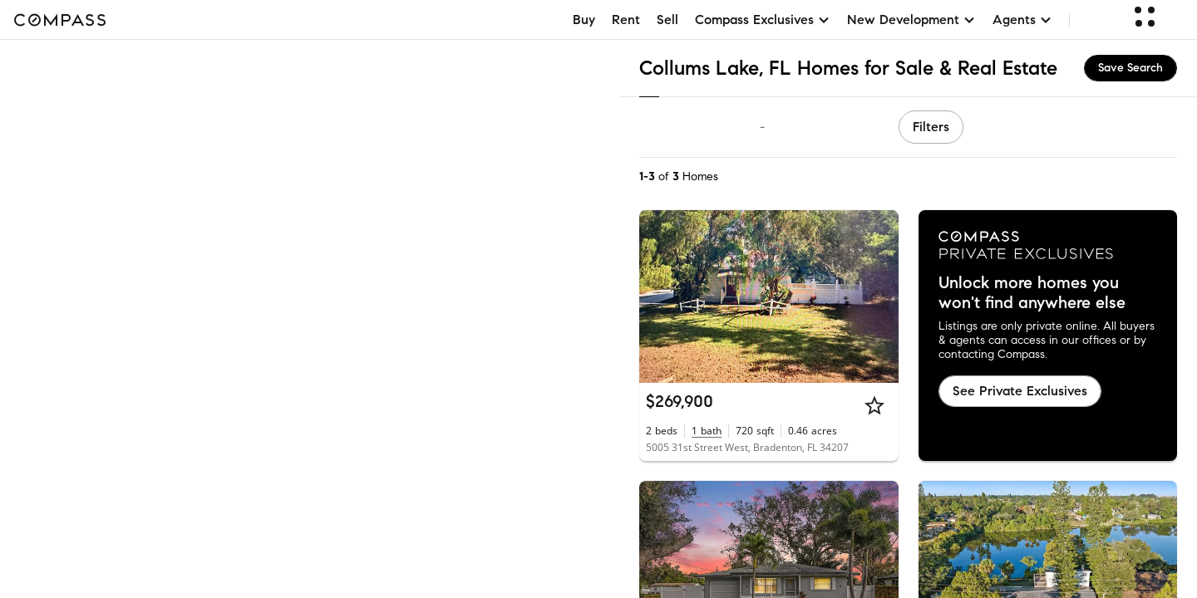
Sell (667, 19)
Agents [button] (1022, 19)
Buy (584, 19)
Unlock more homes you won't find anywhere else (1032, 293)
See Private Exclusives (1020, 391)
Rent (626, 19)
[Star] (874, 405)
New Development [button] (911, 19)
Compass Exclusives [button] (762, 19)
